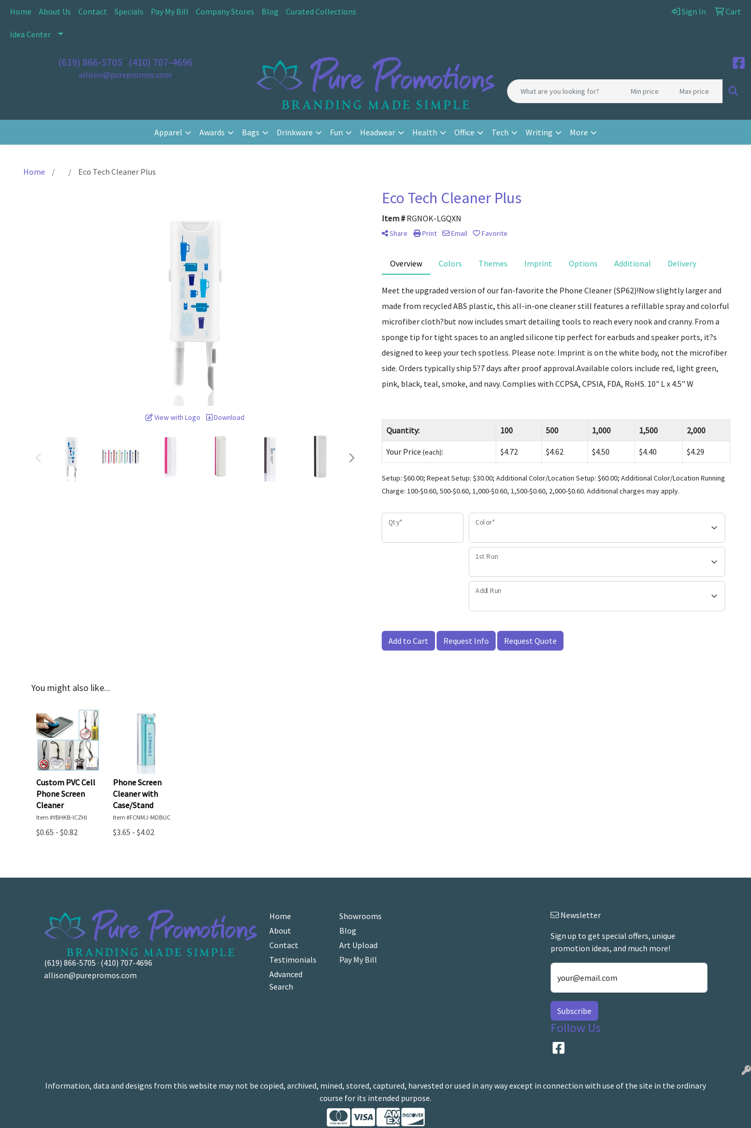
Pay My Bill (170, 11)
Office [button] (464, 132)
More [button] (579, 132)
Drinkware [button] (295, 132)
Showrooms (360, 916)
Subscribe (574, 1011)
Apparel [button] (168, 132)
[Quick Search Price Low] (649, 91)
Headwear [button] (377, 132)
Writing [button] (539, 132)
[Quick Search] (566, 91)
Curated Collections (321, 11)
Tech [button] (500, 132)
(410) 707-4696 (160, 61)
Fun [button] (336, 132)
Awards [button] (212, 132)
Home (21, 11)
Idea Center (30, 34)
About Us (55, 11)
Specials (128, 11)
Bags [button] (250, 132)
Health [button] (424, 132)
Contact (92, 11)
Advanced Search (285, 980)
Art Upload (358, 945)
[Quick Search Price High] (698, 91)
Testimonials (292, 959)
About (280, 930)
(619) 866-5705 (90, 61)
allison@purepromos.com (125, 74)
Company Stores (225, 11)
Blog (270, 11)
